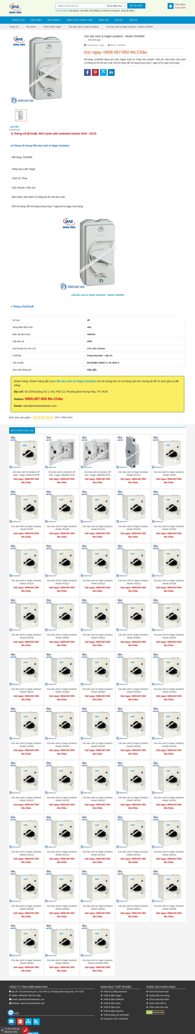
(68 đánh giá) (94, 40)
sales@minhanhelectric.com (31, 984)
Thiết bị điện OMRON (112, 984)
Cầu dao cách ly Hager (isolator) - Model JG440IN (97, 295)
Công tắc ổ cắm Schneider (114, 1004)
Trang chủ (18, 20)
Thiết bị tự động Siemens (113, 976)
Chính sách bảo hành (157, 984)
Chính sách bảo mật (157, 992)
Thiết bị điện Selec (110, 988)
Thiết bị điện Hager (110, 980)
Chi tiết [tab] (14, 127)
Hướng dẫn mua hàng (158, 980)
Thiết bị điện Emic (110, 992)
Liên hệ (133, 20)
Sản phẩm (53, 20)
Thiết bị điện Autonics (112, 996)
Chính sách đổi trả (156, 988)
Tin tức (119, 20)
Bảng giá (104, 20)
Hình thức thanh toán (80, 20)
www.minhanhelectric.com (33, 988)
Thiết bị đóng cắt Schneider (114, 1000)
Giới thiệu (36, 20)
